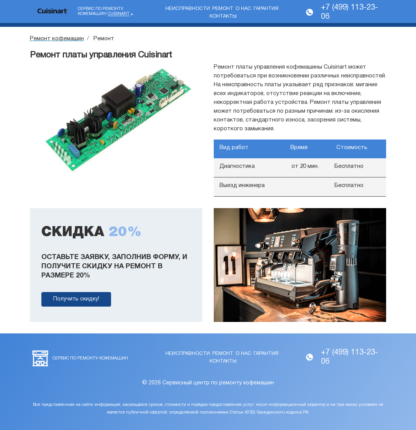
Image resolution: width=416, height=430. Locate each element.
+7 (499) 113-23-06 (349, 12)
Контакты (223, 16)
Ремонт (222, 9)
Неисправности (187, 9)
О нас (243, 9)
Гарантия (266, 9)
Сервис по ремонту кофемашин (103, 11)
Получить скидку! (76, 299)
